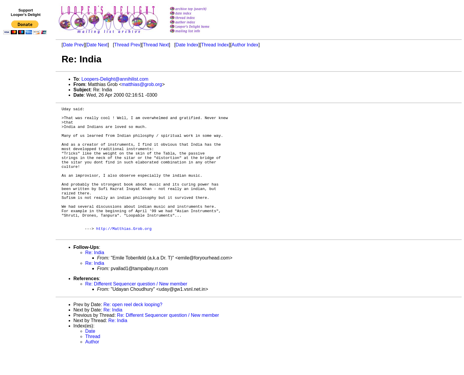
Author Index (245, 44)
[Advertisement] (26, 158)
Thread (92, 362)
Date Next (96, 44)
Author (92, 367)
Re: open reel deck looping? (132, 330)
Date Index (186, 44)
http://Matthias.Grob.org (124, 253)
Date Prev (73, 44)
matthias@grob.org (142, 84)
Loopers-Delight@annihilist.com (114, 79)
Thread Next (156, 44)
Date (90, 356)
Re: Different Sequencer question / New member (136, 309)
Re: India (94, 278)
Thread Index (215, 44)
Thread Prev (127, 44)
